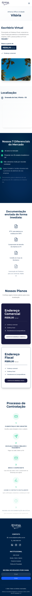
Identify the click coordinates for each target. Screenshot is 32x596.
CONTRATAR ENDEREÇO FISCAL (16, 382)
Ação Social (16, 555)
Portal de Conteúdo (16, 561)
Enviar (16, 578)
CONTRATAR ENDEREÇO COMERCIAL (16, 337)
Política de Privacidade (16, 564)
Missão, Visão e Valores (16, 558)
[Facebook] (20, 544)
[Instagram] (16, 544)
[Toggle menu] (29, 3)
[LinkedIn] (12, 544)
